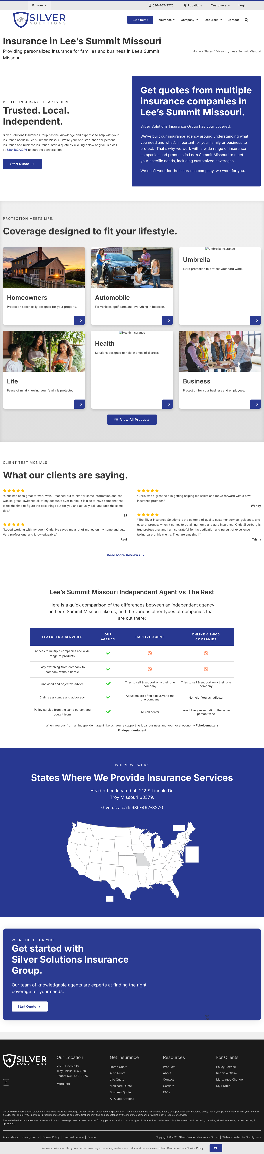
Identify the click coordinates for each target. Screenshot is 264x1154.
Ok (216, 1148)
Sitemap (92, 1137)
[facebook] (6, 1082)
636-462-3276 (17, 149)
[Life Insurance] (44, 373)
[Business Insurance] (220, 373)
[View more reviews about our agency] (132, 555)
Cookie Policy (51, 1137)
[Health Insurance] (132, 373)
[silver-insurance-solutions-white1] (24, 1055)
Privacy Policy (30, 1137)
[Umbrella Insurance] (220, 289)
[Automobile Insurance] (132, 289)
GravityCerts (253, 1137)
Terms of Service (73, 1137)
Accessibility (10, 1137)
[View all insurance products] (132, 420)
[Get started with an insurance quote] (22, 164)
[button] (246, 20)
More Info (63, 1083)
